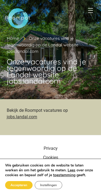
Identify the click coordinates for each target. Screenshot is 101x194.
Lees (71, 170)
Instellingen (48, 185)
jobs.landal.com (22, 116)
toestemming (64, 175)
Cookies (50, 157)
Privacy (51, 148)
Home (13, 38)
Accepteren (19, 185)
